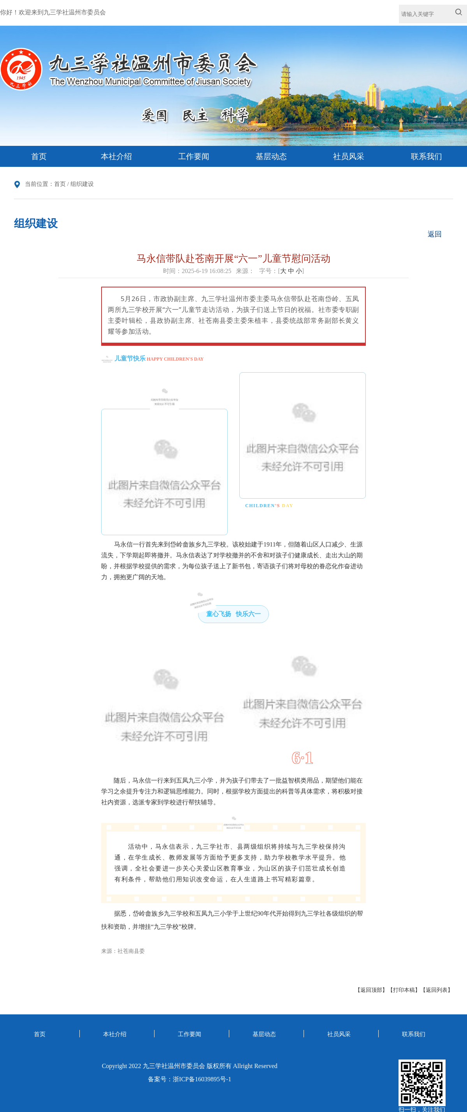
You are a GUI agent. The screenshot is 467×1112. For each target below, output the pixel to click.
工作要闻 (193, 156)
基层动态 (271, 156)
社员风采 (348, 156)
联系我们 (426, 156)
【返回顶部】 (371, 990)
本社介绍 (116, 156)
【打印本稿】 (404, 990)
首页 (39, 156)
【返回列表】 (436, 990)
